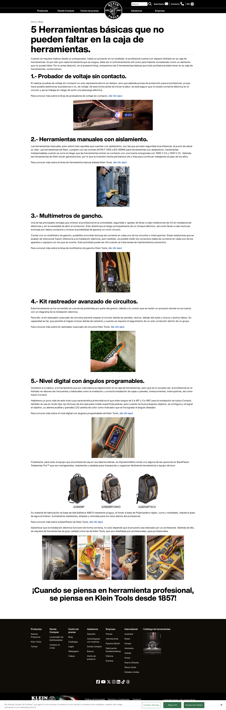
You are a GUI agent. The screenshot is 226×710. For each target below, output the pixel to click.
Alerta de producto (91, 657)
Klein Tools (36, 641)
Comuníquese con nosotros (93, 640)
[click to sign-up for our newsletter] (161, 4)
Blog (41, 21)
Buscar (90, 651)
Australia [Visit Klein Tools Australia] (129, 633)
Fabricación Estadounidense (113, 650)
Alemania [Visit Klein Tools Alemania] (129, 648)
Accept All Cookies (194, 706)
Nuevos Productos (35, 635)
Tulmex (34, 646)
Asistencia (136, 10)
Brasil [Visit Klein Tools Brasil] (127, 638)
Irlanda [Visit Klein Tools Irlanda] (128, 652)
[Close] (221, 706)
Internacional (112, 638)
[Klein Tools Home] (113, 10)
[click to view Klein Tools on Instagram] (114, 682)
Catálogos (73, 641)
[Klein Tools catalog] (156, 629)
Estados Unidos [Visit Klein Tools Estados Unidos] (132, 671)
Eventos (109, 660)
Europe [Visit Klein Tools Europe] (128, 643)
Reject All (172, 706)
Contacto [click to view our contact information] (136, 699)
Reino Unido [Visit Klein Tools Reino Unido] (130, 667)
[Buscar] (139, 4)
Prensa (109, 633)
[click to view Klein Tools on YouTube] (103, 682)
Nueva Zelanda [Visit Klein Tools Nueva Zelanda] (132, 662)
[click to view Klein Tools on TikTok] (123, 682)
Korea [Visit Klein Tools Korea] (127, 657)
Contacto (175, 3)
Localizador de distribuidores (56, 638)
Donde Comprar (66, 10)
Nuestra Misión (113, 643)
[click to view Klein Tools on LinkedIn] (118, 682)
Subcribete (159, 3)
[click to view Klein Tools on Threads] (128, 682)
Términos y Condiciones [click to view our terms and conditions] (119, 699)
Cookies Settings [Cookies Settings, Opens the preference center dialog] (151, 706)
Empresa (160, 10)
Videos (71, 655)
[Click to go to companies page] (188, 3)
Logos (71, 646)
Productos (42, 10)
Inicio (33, 21)
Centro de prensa (89, 10)
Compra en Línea (55, 646)
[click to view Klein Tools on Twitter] (109, 682)
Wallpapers (73, 651)
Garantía (91, 633)
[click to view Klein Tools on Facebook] (98, 682)
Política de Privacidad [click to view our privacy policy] (95, 699)
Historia (109, 655)
